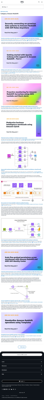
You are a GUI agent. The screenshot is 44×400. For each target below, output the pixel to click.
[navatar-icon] (42, 2)
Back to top (22, 392)
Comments (29, 40)
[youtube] (11, 389)
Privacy (3, 395)
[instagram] (7, 389)
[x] (2, 389)
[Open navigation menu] (2, 2)
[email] (15, 389)
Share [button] (35, 40)
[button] (22, 7)
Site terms (7, 395)
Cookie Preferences (13, 395)
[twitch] (9, 389)
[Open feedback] (43, 200)
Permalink (24, 40)
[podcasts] (13, 389)
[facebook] (4, 389)
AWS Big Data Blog (4, 11)
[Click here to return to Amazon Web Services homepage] (22, 2)
